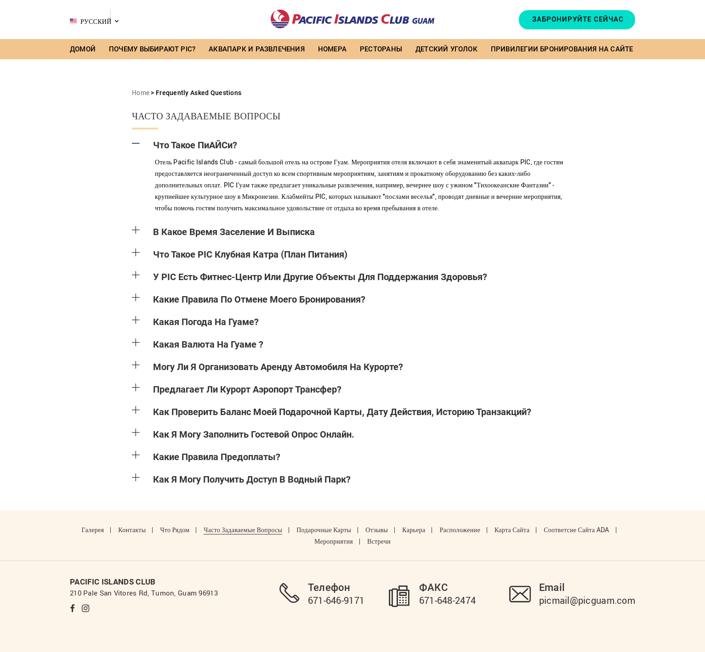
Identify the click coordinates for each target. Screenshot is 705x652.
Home (140, 92)
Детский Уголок (446, 49)
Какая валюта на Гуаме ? (197, 344)
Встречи (379, 541)
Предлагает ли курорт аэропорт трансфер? (236, 389)
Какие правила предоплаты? (206, 456)
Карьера (413, 529)
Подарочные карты (323, 529)
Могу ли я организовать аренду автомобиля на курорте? (267, 366)
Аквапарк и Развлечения (257, 49)
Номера (332, 49)
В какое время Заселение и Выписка (223, 231)
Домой (83, 49)
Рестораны (381, 49)
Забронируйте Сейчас (578, 19)
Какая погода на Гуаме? (195, 321)
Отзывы (376, 529)
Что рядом (174, 529)
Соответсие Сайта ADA (576, 529)
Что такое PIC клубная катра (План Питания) (239, 254)
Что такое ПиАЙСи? (184, 145)
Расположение (459, 529)
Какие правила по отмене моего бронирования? (248, 299)
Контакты (132, 529)
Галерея (92, 529)
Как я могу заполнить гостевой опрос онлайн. (243, 434)
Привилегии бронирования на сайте (562, 49)
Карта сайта (512, 529)
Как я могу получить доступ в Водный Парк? (241, 479)
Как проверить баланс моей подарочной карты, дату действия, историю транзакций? (331, 411)
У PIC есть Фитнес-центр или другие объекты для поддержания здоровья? (309, 276)
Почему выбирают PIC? (152, 49)
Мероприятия (333, 541)
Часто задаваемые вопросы (243, 529)
